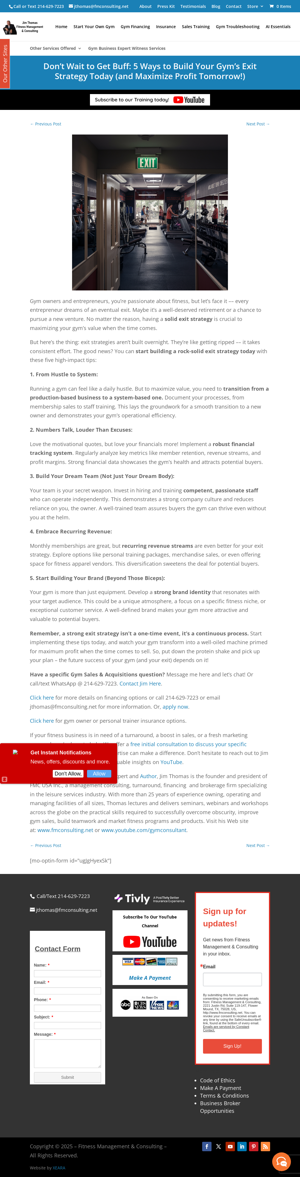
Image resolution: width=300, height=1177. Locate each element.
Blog (216, 6)
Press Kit (166, 6)
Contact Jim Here (140, 683)
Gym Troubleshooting (238, 27)
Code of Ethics (217, 1080)
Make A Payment (220, 1087)
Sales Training (196, 27)
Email (209, 967)
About (145, 6)
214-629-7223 (51, 6)
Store (252, 6)
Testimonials (193, 6)
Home (61, 27)
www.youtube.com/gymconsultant (143, 830)
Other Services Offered (53, 48)
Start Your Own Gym (94, 27)
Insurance (166, 27)
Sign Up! (232, 1046)
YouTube (171, 762)
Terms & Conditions (224, 1095)
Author (148, 776)
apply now (175, 706)
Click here (42, 697)
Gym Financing (135, 27)
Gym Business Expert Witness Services (127, 48)
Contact (234, 6)
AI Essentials (278, 27)
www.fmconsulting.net (65, 830)
